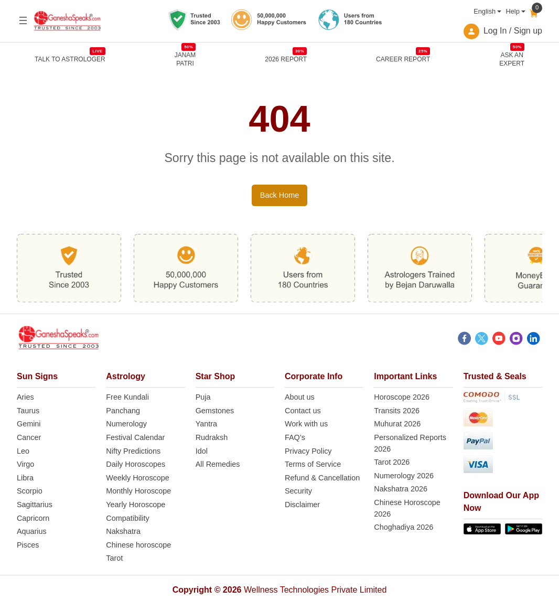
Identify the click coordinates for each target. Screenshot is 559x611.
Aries (25, 397)
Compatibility (127, 518)
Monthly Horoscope (138, 491)
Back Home (279, 195)
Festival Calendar (135, 438)
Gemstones (215, 411)
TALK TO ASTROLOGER (70, 59)
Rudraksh (212, 438)
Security (298, 491)
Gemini (29, 424)
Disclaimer (302, 505)
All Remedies (218, 464)
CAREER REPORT (403, 59)
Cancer (29, 438)
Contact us (303, 411)
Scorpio (29, 491)
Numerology (126, 424)
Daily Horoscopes (135, 464)
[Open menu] (23, 20)
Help (512, 11)
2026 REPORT (286, 59)
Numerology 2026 (404, 476)
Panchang (123, 411)
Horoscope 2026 (401, 397)
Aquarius (32, 532)
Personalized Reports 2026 (410, 444)
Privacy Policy (308, 451)
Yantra (206, 424)
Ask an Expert (511, 59)
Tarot (114, 558)
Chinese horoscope (138, 545)
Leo (23, 451)
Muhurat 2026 (397, 424)
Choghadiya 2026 (403, 527)
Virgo (25, 464)
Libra (25, 478)
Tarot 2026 (392, 462)
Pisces (28, 545)
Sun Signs (37, 376)
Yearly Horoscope (135, 505)
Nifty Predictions (133, 451)
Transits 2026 (397, 411)
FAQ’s (295, 438)
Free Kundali (127, 397)
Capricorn (33, 518)
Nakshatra (123, 532)
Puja (203, 397)
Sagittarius (34, 505)
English (485, 11)
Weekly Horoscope (137, 478)
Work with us (306, 424)
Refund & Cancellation (322, 478)
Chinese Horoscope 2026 (407, 509)
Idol (202, 451)
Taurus (28, 411)
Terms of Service (313, 464)
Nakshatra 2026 (400, 489)
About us (300, 397)
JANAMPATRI (185, 59)
